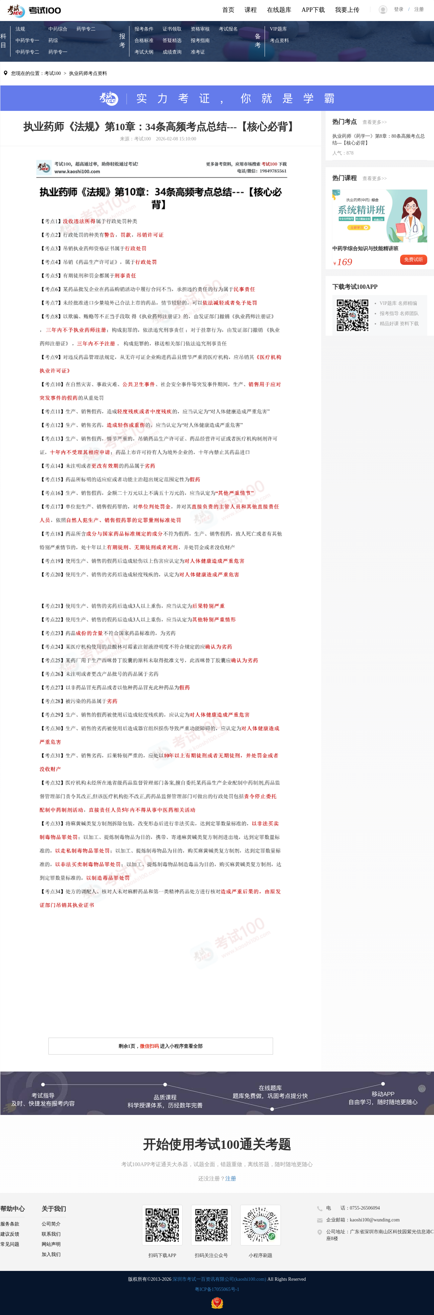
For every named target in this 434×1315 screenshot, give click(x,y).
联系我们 (51, 1234)
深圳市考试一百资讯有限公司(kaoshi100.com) (219, 1279)
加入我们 (51, 1254)
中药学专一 (27, 40)
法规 (20, 29)
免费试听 (413, 259)
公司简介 (51, 1223)
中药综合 (57, 29)
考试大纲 (144, 52)
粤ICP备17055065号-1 (217, 1289)
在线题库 (279, 9)
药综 (53, 40)
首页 (228, 9)
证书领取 (172, 29)
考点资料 (279, 40)
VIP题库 (278, 29)
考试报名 (228, 29)
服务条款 (9, 1223)
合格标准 (144, 40)
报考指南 (200, 40)
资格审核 (200, 29)
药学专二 (86, 29)
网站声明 (51, 1244)
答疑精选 (172, 40)
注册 (417, 9)
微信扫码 (149, 1046)
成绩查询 (172, 52)
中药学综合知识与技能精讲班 (365, 248)
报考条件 (144, 29)
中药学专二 (27, 52)
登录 (401, 9)
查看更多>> (375, 122)
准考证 (198, 52)
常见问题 (9, 1244)
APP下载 (313, 9)
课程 (251, 9)
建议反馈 (9, 1234)
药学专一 (57, 52)
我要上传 (347, 9)
